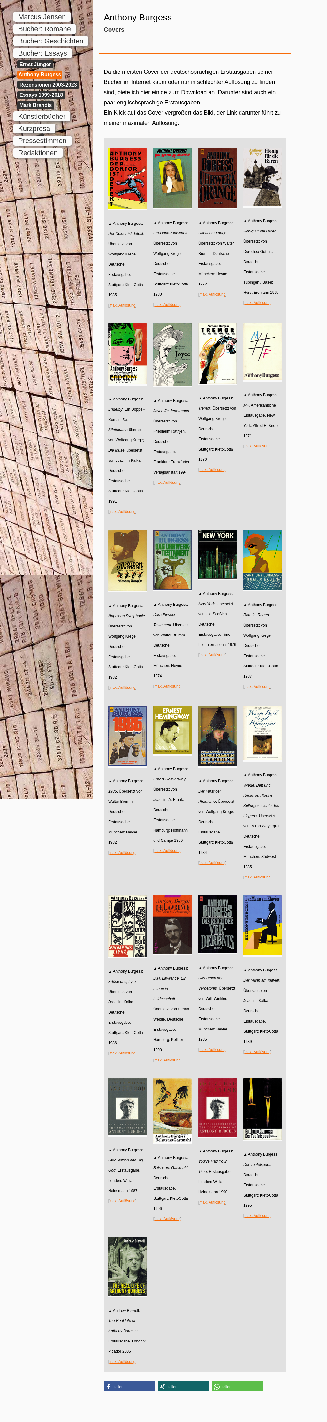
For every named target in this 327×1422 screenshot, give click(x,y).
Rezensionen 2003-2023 (48, 84)
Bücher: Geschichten (50, 41)
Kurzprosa (34, 129)
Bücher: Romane (44, 29)
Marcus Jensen (42, 17)
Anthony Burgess (40, 74)
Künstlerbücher (41, 116)
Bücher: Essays (42, 53)
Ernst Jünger (35, 64)
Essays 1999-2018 (41, 95)
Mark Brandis (35, 105)
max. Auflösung (122, 305)
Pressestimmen (42, 141)
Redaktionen (38, 153)
